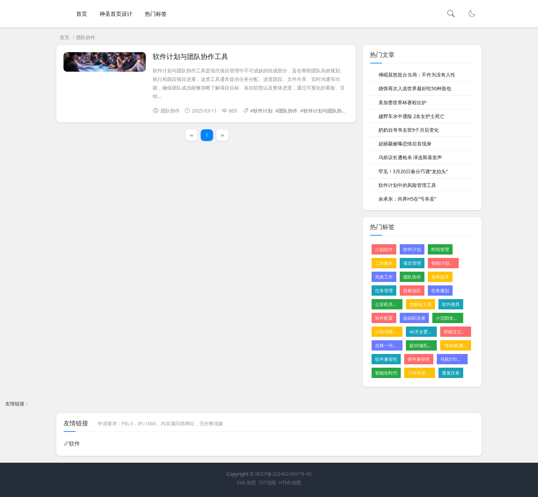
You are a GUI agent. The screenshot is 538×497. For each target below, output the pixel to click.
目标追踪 (412, 290)
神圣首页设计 (116, 13)
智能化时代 (386, 373)
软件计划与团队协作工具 (190, 56)
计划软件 (384, 249)
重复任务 (451, 373)
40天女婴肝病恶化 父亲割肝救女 (421, 332)
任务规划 (440, 290)
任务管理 (384, 290)
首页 (81, 13)
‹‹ (191, 135)
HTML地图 (290, 482)
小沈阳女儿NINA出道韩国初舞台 (448, 318)
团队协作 (287, 110)
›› (222, 135)
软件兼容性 (386, 359)
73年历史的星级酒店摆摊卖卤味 (420, 373)
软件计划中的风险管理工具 (407, 185)
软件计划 (262, 110)
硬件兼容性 (419, 359)
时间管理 (440, 249)
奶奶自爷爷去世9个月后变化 (408, 130)
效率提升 (440, 277)
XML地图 (246, 482)
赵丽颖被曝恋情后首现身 (404, 143)
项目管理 (412, 263)
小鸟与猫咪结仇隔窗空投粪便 (387, 332)
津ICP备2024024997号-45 (283, 474)
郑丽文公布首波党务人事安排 (456, 332)
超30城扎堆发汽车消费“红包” (421, 345)
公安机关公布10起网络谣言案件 (387, 304)
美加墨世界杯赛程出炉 (402, 102)
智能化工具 (420, 304)
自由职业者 (414, 318)
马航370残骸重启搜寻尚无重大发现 (452, 359)
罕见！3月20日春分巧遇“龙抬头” (413, 171)
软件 (74, 443)
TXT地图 (267, 482)
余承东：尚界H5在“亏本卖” (407, 199)
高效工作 (384, 277)
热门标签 (156, 13)
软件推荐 (451, 304)
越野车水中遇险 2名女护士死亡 (411, 116)
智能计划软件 (443, 263)
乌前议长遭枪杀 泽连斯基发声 (410, 157)
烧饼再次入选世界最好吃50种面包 (414, 88)
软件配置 (384, 318)
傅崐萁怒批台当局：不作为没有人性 (416, 74)
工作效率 (384, 263)
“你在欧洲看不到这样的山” (456, 345)
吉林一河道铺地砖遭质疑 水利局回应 (387, 345)
